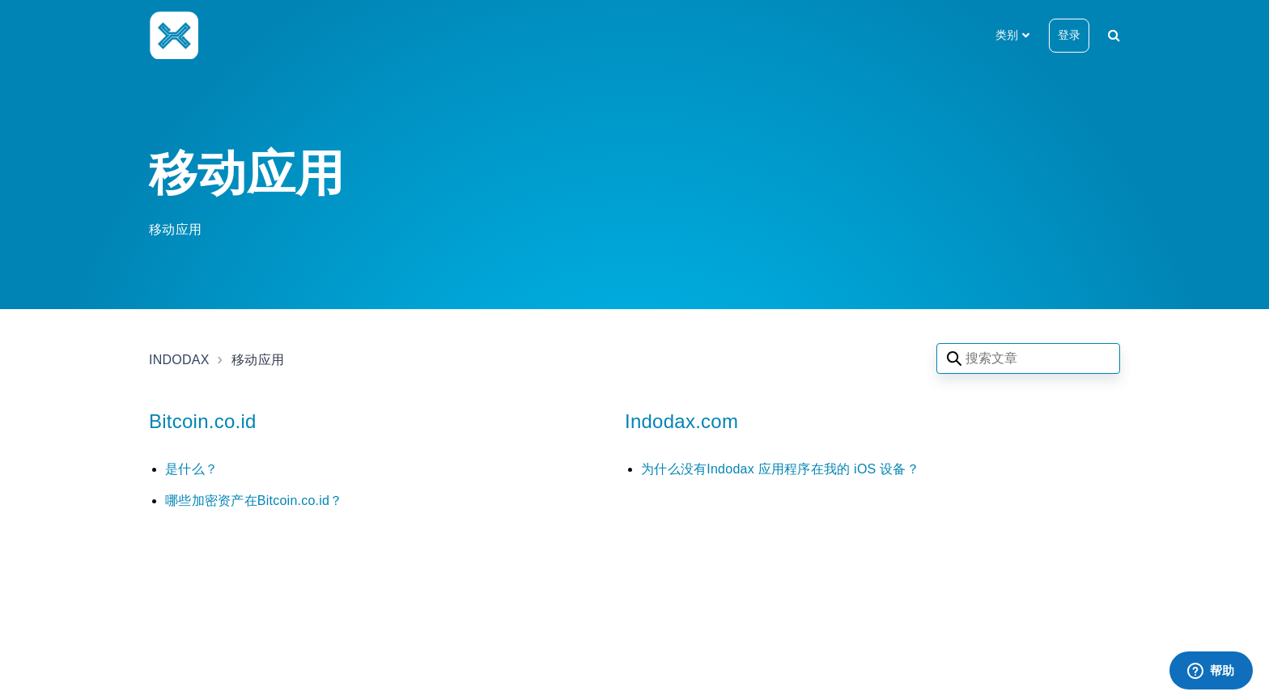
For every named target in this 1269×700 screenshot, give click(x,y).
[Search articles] (1028, 358)
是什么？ (191, 469)
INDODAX (179, 360)
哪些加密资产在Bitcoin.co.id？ (254, 500)
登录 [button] (1069, 34)
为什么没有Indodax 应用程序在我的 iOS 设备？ (780, 469)
